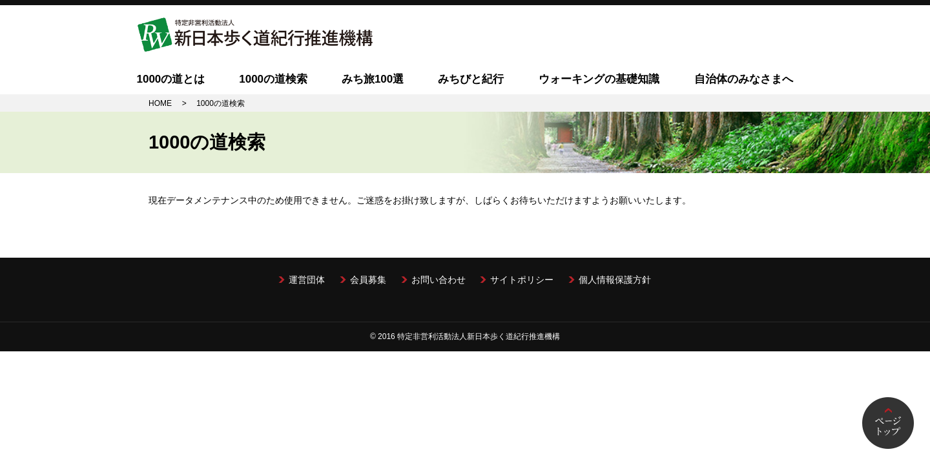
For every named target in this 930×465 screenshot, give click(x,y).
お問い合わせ (438, 279)
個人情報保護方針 (615, 279)
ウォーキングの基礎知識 (599, 79)
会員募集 (368, 279)
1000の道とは (170, 79)
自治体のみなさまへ (743, 79)
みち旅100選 (373, 79)
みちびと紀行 (471, 79)
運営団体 (307, 279)
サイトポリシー (521, 279)
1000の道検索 (273, 79)
